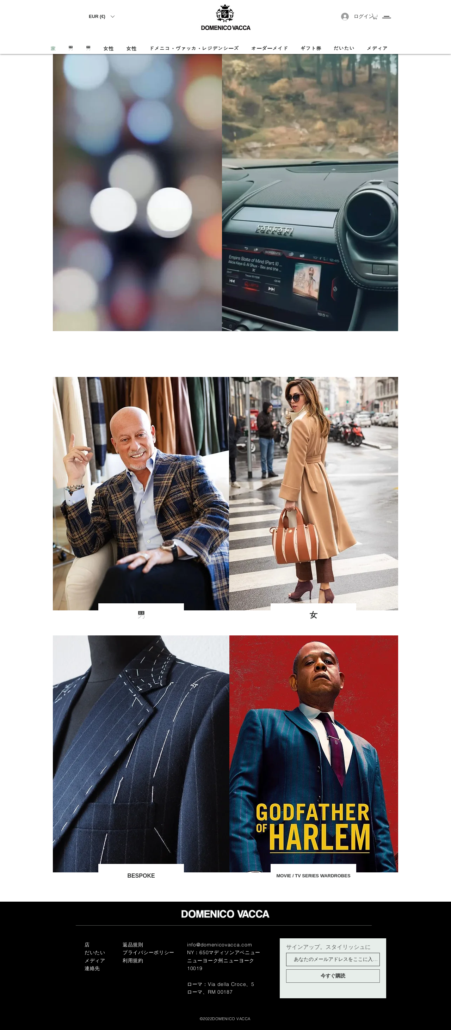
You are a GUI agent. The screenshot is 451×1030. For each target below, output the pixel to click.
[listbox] (101, 16)
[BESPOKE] (141, 876)
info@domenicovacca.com (219, 944)
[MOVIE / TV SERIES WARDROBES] (313, 876)
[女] (313, 615)
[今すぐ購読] (333, 976)
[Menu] (386, 10)
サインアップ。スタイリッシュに (328, 947)
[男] (141, 615)
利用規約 (133, 960)
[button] (101, 16)
